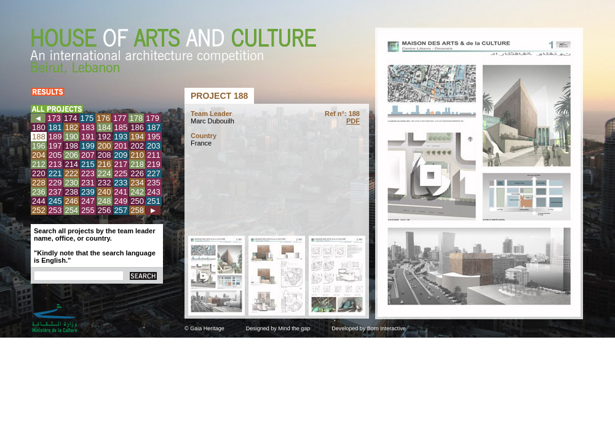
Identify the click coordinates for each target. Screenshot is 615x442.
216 (104, 164)
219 (154, 164)
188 (39, 136)
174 (70, 118)
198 (71, 145)
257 (121, 210)
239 (88, 191)
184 (104, 127)
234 (137, 182)
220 (39, 173)
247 (88, 201)
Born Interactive (386, 328)
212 (39, 164)
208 (104, 155)
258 (137, 210)
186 (137, 127)
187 (154, 127)
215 (88, 164)
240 (104, 191)
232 (104, 182)
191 (88, 136)
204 (39, 155)
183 (88, 127)
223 (88, 173)
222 (71, 173)
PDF (353, 121)
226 (137, 173)
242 (137, 191)
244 (39, 201)
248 (104, 201)
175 (87, 118)
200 (104, 145)
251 (154, 201)
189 (55, 136)
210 (137, 155)
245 (55, 201)
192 (104, 136)
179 (152, 118)
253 (55, 210)
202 (137, 145)
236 (39, 191)
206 (71, 155)
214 (71, 164)
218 (137, 164)
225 (121, 173)
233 (121, 182)
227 (154, 173)
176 (103, 118)
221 (55, 173)
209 (121, 155)
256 (104, 210)
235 (154, 182)
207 (88, 155)
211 (154, 155)
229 (55, 182)
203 (154, 145)
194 (137, 136)
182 (71, 127)
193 (121, 136)
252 (39, 210)
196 (39, 145)
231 (88, 182)
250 (137, 201)
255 (88, 210)
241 (121, 191)
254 (71, 210)
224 (104, 173)
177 (120, 118)
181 (55, 127)
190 (71, 136)
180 (39, 127)
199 (88, 145)
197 (55, 145)
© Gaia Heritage (204, 328)
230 (71, 182)
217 (121, 164)
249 (121, 201)
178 (136, 118)
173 (54, 118)
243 (154, 191)
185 (121, 127)
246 (71, 201)
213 (55, 164)
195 (154, 136)
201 (121, 145)
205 (55, 155)
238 (71, 191)
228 (39, 182)
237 (55, 191)
